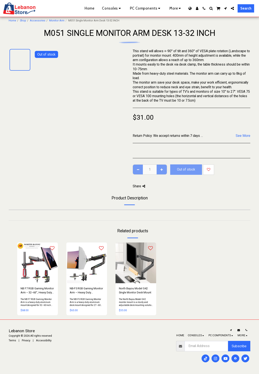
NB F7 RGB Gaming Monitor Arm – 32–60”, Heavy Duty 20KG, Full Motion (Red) (37, 291)
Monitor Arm (56, 20)
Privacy (26, 340)
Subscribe (239, 346)
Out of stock (186, 169)
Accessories (37, 20)
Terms (12, 340)
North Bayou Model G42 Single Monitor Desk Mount (135, 290)
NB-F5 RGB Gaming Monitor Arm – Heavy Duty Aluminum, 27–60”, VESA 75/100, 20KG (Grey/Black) (86, 291)
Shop (23, 20)
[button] (204, 8)
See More (243, 136)
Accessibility (44, 340)
